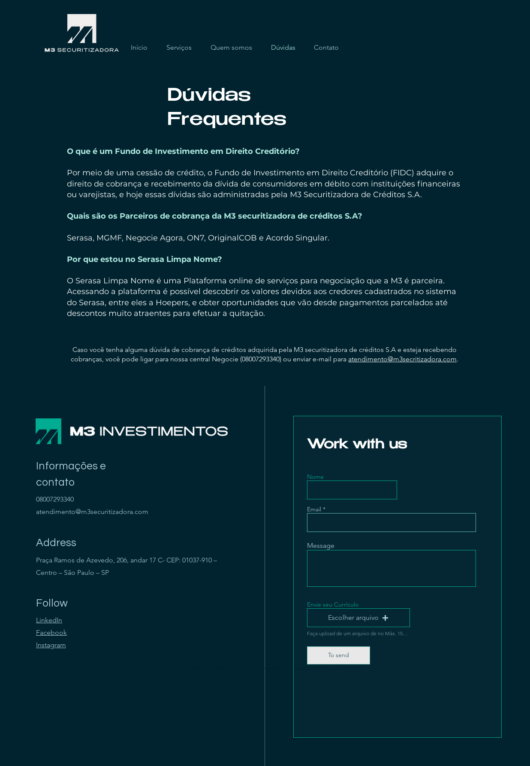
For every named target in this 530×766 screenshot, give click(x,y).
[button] (358, 617)
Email (314, 509)
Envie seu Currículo (332, 604)
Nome (315, 477)
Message (320, 545)
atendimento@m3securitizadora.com (92, 512)
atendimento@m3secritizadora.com (402, 359)
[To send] (338, 655)
